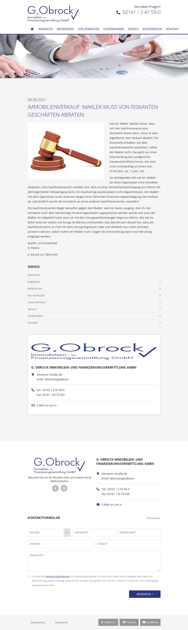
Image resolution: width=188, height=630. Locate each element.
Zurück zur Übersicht (44, 254)
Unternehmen (113, 29)
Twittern (129, 622)
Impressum (61, 622)
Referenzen (65, 29)
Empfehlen (150, 622)
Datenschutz (38, 622)
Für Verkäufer (88, 29)
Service (133, 29)
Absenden (144, 594)
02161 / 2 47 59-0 (138, 12)
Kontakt (172, 29)
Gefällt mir (108, 622)
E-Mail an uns (42, 405)
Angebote (45, 29)
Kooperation (152, 29)
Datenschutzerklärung (58, 576)
